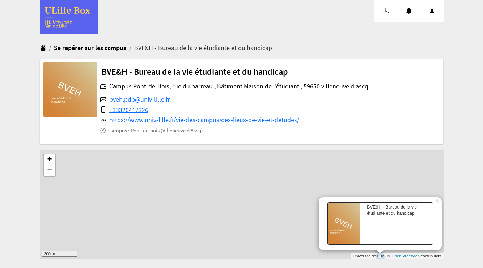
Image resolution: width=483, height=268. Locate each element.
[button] (385, 11)
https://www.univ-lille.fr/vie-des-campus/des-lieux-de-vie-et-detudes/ (204, 120)
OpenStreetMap (405, 256)
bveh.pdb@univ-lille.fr (139, 99)
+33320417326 (128, 110)
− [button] (49, 170)
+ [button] (49, 159)
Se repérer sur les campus (90, 48)
